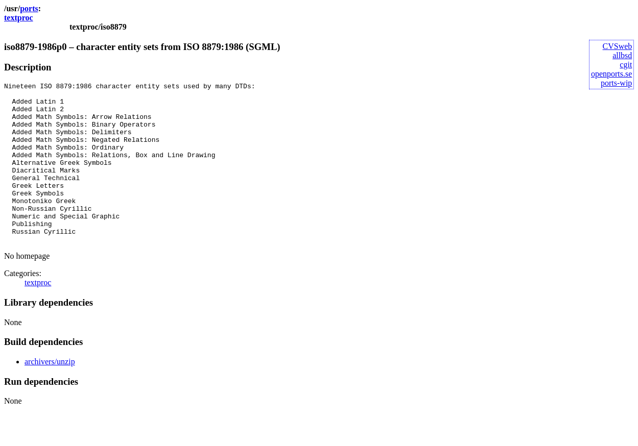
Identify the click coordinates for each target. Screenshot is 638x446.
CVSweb (617, 46)
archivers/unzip (50, 393)
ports (29, 8)
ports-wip (616, 83)
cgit (626, 64)
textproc (18, 17)
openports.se (611, 73)
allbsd (622, 55)
